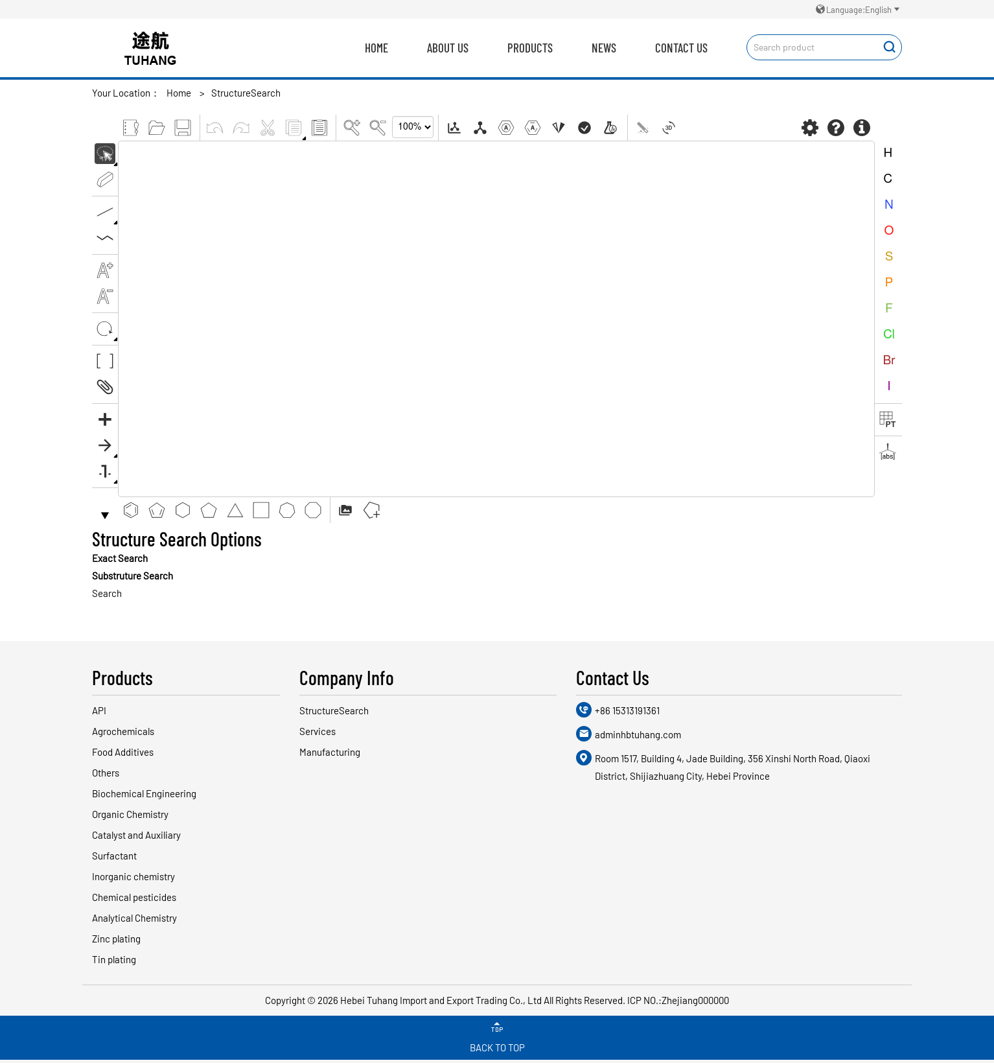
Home (376, 47)
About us (447, 47)
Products (530, 47)
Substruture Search (132, 575)
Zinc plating (116, 938)
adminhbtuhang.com (638, 734)
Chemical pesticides (134, 897)
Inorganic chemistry (133, 876)
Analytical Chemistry (134, 918)
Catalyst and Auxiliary (136, 835)
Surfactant (114, 855)
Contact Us (681, 47)
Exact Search (120, 558)
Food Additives (123, 752)
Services (317, 731)
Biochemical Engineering (144, 793)
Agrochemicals (123, 731)
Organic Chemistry (130, 814)
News (604, 47)
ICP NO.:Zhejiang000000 (678, 1000)
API (99, 710)
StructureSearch (246, 93)
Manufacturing (329, 752)
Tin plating (114, 959)
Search (107, 593)
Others (105, 772)
